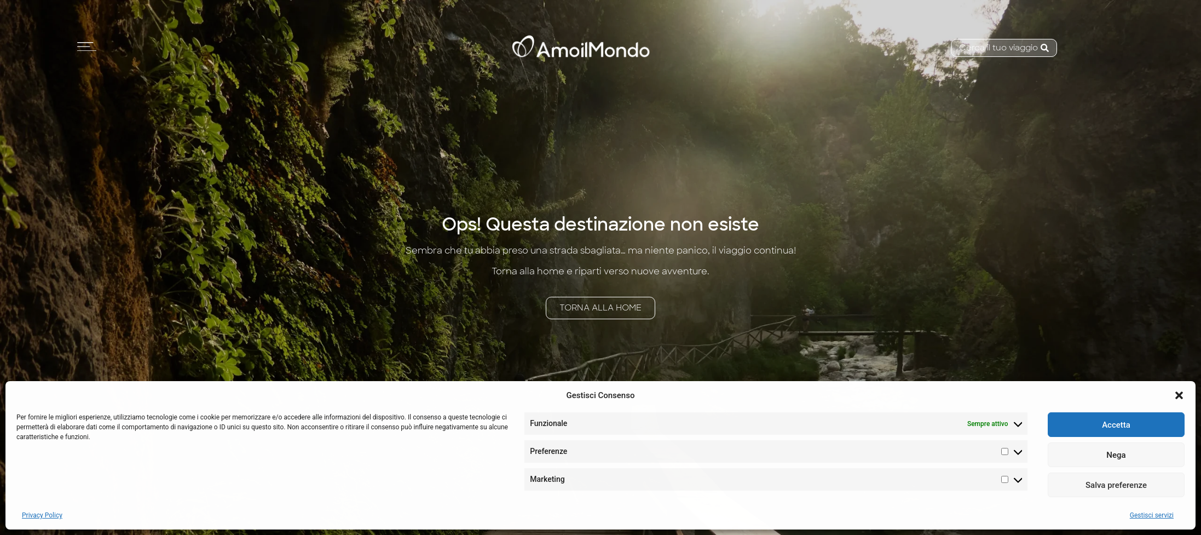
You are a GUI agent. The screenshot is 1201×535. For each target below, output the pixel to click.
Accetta (1116, 425)
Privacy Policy (42, 515)
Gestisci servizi (1152, 515)
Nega (1115, 455)
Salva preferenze (1116, 485)
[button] (1179, 395)
